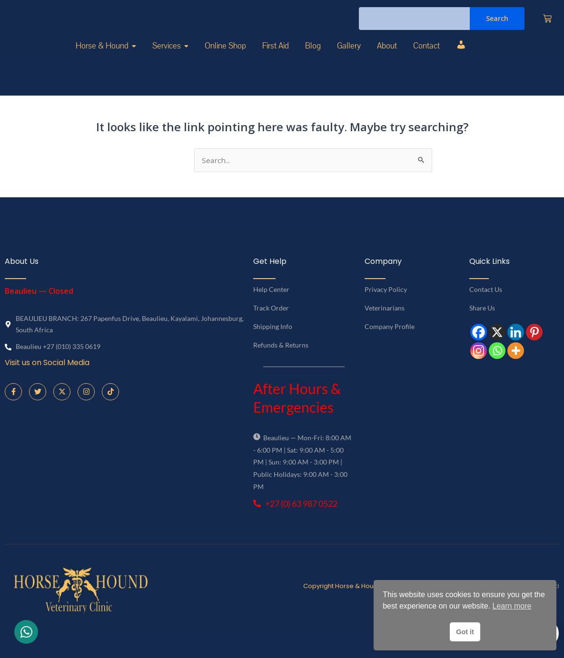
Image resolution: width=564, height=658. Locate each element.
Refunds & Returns (280, 367)
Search (497, 29)
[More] (515, 373)
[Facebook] (478, 354)
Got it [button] (465, 632)
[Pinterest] (534, 354)
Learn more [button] (512, 606)
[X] (497, 354)
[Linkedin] (515, 354)
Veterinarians (385, 330)
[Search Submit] (421, 180)
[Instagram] (478, 373)
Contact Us (485, 312)
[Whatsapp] (497, 373)
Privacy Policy (386, 312)
